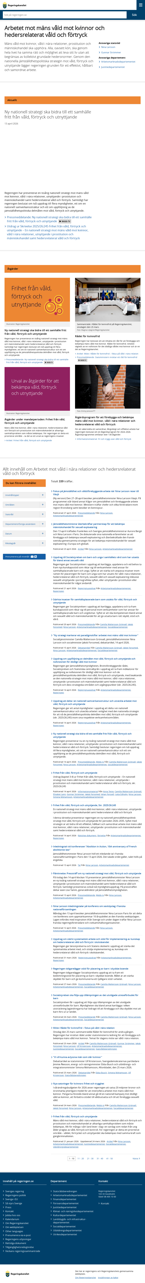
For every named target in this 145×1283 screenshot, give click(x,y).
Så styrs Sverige (13, 1203)
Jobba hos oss (12, 1215)
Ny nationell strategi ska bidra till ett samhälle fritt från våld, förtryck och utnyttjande (92, 735)
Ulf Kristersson (84, 1046)
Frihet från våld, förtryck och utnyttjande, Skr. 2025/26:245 (84, 805)
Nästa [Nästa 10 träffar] (136, 1158)
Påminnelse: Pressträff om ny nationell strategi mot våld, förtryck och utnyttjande (97, 873)
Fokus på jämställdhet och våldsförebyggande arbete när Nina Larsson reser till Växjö (96, 493)
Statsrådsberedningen (106, 1049)
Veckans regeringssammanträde (22, 1251)
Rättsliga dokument (87, 835)
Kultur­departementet (64, 1215)
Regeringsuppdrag (87, 588)
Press (8, 1207)
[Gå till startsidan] (14, 5)
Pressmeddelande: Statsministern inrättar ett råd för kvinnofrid (107, 359)
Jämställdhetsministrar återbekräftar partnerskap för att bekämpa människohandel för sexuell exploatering (89, 525)
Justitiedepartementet (63, 1049)
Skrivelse (101, 835)
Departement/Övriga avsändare (25, 524)
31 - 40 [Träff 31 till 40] (100, 1158)
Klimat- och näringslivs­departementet (73, 1211)
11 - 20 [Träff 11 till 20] (80, 1158)
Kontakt (9, 1211)
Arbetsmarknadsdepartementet (68, 515)
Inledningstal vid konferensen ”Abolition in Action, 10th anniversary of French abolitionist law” (95, 848)
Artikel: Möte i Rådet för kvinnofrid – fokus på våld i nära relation (107, 353)
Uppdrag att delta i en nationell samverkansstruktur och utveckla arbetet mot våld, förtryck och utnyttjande (95, 702)
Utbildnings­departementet (67, 1230)
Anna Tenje (108, 791)
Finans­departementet (64, 1199)
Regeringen (58, 591)
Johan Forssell (107, 794)
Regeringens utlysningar (18, 1239)
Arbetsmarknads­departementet (118, 61)
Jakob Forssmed (130, 647)
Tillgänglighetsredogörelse (19, 1247)
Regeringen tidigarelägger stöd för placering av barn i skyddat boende (90, 968)
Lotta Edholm (121, 794)
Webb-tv (100, 761)
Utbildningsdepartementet (65, 1147)
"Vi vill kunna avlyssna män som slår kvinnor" (77, 1057)
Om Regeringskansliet (17, 1223)
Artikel (81, 549)
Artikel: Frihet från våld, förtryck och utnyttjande (29, 440)
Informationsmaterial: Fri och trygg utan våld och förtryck (104, 439)
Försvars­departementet (66, 1203)
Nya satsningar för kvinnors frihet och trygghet (78, 1083)
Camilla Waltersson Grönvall (113, 624)
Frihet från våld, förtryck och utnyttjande (75, 772)
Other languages (14, 1231)
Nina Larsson (108, 47)
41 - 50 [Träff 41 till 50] (109, 1158)
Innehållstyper (25, 495)
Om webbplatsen (14, 1227)
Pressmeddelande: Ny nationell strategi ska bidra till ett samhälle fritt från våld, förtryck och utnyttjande (49, 219)
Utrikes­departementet (65, 1234)
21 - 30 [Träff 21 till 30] (90, 1158)
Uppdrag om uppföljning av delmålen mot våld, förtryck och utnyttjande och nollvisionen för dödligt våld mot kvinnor (94, 660)
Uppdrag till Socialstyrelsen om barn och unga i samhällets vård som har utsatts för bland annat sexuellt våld (96, 559)
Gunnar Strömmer (111, 52)
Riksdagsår (25, 543)
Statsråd (25, 514)
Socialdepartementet (118, 627)
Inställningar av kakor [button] (108, 1277)
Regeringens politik (15, 1195)
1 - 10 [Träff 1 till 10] (71, 1158)
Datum (25, 534)
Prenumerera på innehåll (21, 556)
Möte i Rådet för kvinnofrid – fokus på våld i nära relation (84, 1027)
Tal (79, 865)
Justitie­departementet (113, 67)
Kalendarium (12, 1219)
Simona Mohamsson (62, 797)
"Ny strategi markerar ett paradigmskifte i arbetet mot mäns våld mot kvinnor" (95, 635)
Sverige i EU (11, 1199)
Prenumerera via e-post (18, 1235)
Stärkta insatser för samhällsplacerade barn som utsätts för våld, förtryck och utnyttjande (95, 601)
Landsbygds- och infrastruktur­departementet (69, 1221)
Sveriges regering (14, 1191)
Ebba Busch (101, 1072)
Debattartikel (84, 647)
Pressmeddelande (86, 513)
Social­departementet (64, 1226)
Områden (25, 505)
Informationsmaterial (88, 791)
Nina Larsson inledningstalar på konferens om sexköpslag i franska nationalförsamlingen (89, 908)
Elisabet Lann (59, 794)
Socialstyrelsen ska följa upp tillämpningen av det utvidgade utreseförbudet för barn (95, 997)
